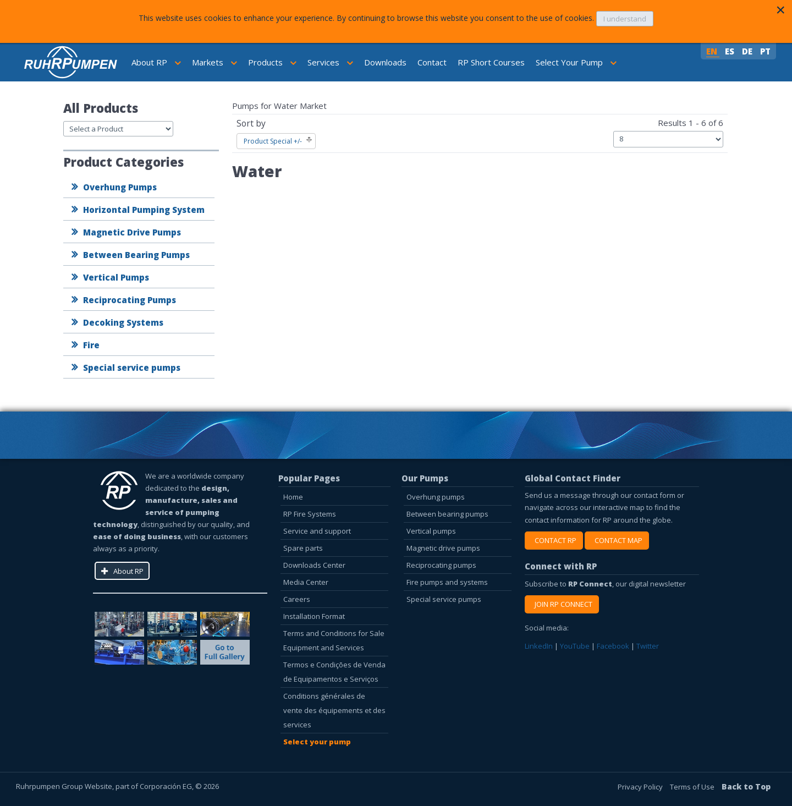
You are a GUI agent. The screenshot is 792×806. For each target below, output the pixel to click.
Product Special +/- (273, 141)
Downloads (385, 62)
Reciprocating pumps (441, 565)
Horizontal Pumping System (144, 209)
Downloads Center (314, 565)
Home (293, 497)
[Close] (780, 10)
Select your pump (317, 742)
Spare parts (303, 548)
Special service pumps (131, 367)
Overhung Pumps (120, 187)
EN (712, 51)
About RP (156, 62)
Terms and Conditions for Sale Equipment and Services (333, 640)
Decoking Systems (123, 322)
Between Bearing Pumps (136, 254)
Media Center (305, 582)
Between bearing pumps (447, 514)
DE (748, 51)
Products (272, 62)
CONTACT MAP (616, 540)
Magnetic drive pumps (443, 548)
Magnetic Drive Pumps (132, 232)
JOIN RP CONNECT (561, 604)
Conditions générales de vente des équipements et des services (334, 710)
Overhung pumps (435, 497)
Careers (296, 599)
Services (330, 62)
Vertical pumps (431, 531)
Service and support (317, 531)
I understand (624, 19)
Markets (214, 62)
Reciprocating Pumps (129, 299)
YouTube (575, 646)
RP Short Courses (491, 62)
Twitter (647, 646)
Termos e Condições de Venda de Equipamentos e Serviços (334, 672)
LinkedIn (539, 646)
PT (765, 51)
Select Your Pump (576, 62)
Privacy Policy (641, 787)
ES (730, 51)
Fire (91, 344)
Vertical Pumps (116, 277)
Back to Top (746, 786)
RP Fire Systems (309, 514)
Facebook (613, 646)
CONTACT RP (553, 540)
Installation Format (314, 616)
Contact (432, 62)
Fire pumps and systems (447, 582)
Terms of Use (693, 787)
